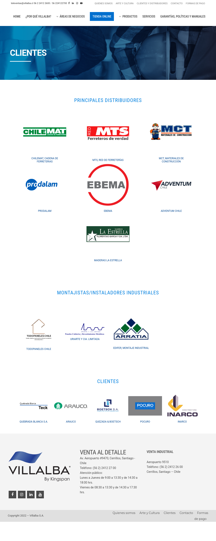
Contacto (186, 532)
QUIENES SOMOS (103, 3)
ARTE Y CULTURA (125, 3)
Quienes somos (124, 532)
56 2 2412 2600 (42, 3)
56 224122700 (59, 3)
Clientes (170, 532)
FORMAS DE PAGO (195, 3)
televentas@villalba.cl (22, 3)
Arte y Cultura (149, 532)
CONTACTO (177, 3)
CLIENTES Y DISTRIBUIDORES (152, 3)
